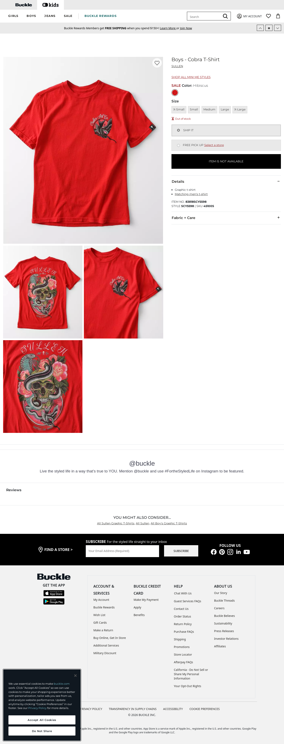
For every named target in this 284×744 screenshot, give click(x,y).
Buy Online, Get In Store (109, 638)
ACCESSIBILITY (173, 709)
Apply (137, 607)
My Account (101, 600)
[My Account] (249, 16)
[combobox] (204, 16)
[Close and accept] (75, 675)
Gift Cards (100, 622)
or (170, 28)
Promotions (182, 647)
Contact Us (181, 609)
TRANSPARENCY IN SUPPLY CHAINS (133, 709)
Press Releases (224, 631)
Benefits (139, 615)
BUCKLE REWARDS (100, 16)
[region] (42, 705)
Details (226, 181)
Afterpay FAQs (183, 662)
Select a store (214, 145)
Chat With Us (183, 593)
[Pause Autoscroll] (268, 28)
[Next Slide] (277, 28)
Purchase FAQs (184, 632)
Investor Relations (226, 639)
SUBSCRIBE (181, 551)
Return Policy (183, 624)
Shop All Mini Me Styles (191, 77)
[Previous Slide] (260, 28)
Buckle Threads (224, 600)
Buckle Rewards (104, 607)
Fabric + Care (226, 217)
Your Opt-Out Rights (187, 686)
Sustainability (223, 623)
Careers (219, 608)
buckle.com (62, 683)
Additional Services (106, 645)
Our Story (220, 593)
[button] (13, 16)
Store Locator (183, 654)
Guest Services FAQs (187, 601)
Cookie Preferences (204, 709)
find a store (58, 549)
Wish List (99, 615)
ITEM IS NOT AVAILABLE (226, 161)
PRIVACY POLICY (91, 709)
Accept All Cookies (42, 720)
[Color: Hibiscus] (175, 92)
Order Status (182, 616)
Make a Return (103, 630)
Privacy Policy (37, 708)
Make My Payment (146, 600)
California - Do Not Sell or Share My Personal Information (191, 674)
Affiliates (220, 646)
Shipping (180, 639)
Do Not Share (42, 731)
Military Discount (104, 653)
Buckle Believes (224, 616)
